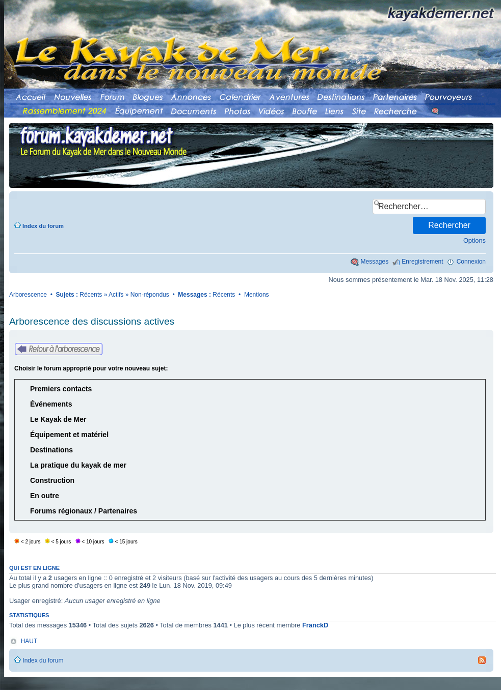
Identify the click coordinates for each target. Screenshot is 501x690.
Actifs (116, 294)
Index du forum (43, 226)
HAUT (29, 641)
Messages (375, 261)
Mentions (256, 294)
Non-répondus (149, 294)
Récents (91, 294)
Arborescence (28, 294)
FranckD (315, 625)
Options (474, 240)
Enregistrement (422, 261)
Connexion (471, 261)
